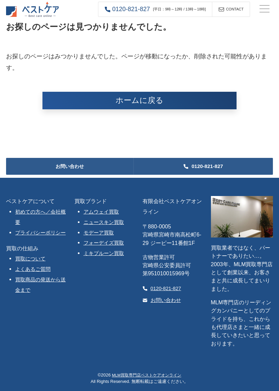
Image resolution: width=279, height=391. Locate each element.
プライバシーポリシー (40, 232)
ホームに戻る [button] (139, 100)
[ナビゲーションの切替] (264, 9)
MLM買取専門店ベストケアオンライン (146, 375)
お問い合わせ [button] (70, 166)
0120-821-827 (162, 288)
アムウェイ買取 (101, 212)
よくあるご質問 (33, 269)
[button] (155, 9)
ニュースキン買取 (104, 222)
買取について (30, 258)
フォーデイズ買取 (104, 243)
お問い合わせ (162, 300)
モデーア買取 (99, 232)
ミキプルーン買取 (104, 253)
